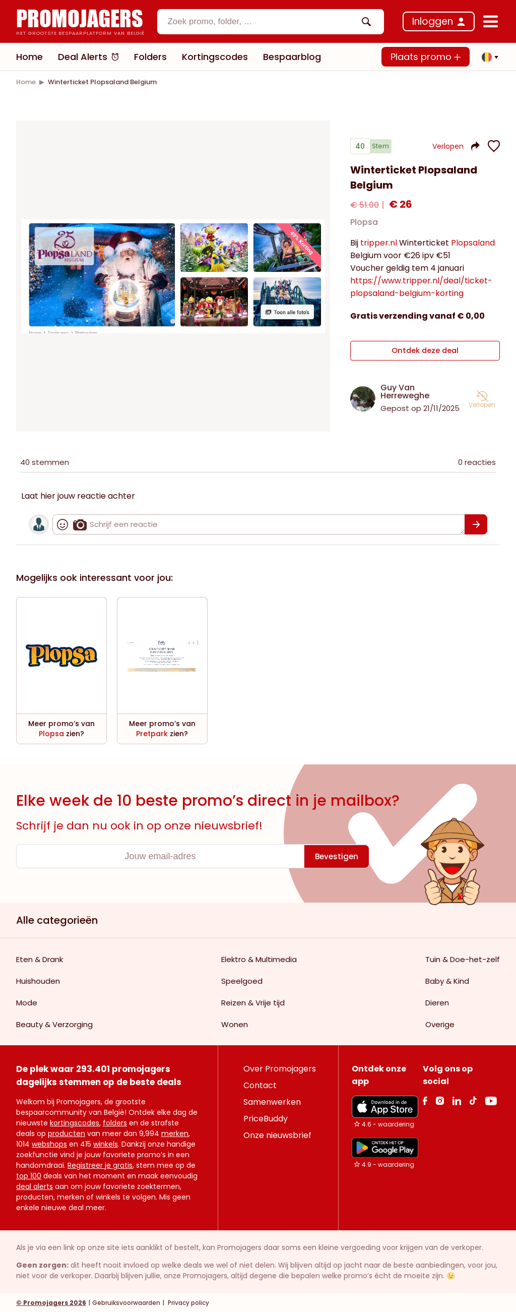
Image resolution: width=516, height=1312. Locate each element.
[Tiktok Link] (473, 1100)
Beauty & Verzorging (54, 1024)
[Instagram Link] (439, 1100)
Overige (440, 1024)
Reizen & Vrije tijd (253, 1002)
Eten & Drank (39, 958)
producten (66, 1133)
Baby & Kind (447, 980)
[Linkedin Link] (456, 1100)
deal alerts (34, 1186)
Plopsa (364, 226)
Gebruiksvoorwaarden (126, 1302)
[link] (26, 82)
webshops (49, 1144)
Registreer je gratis (100, 1165)
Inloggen (432, 21)
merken (174, 1133)
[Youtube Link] (491, 1100)
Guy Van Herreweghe (404, 391)
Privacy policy (187, 1302)
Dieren (437, 1002)
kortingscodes (74, 1122)
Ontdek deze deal (425, 352)
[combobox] (270, 21)
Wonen (234, 1024)
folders (115, 1122)
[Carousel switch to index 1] (172, 320)
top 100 (28, 1175)
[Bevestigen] (476, 524)
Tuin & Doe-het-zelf (462, 958)
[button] (487, 57)
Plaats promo (426, 56)
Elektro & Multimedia (259, 958)
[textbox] (262, 21)
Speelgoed (242, 980)
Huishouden (38, 980)
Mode (26, 1002)
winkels (105, 1144)
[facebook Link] (425, 1100)
